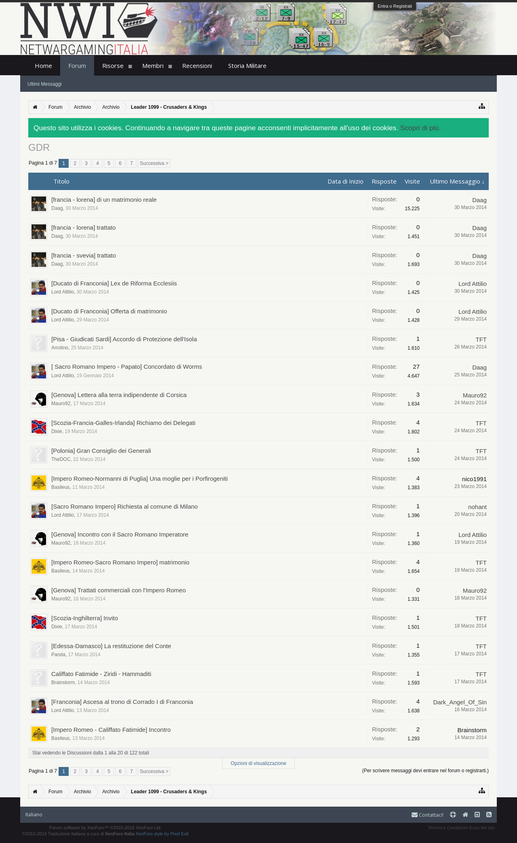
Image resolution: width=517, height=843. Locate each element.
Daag (57, 208)
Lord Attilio (62, 292)
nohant (477, 506)
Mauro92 (60, 403)
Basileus (60, 487)
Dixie (56, 431)
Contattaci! (427, 814)
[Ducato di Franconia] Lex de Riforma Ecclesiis (114, 283)
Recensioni (197, 65)
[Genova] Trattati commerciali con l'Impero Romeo (118, 590)
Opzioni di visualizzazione (258, 763)
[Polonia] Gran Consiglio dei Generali (101, 450)
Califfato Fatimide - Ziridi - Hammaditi (101, 673)
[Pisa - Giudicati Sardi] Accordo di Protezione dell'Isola (124, 339)
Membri (153, 65)
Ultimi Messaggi (44, 84)
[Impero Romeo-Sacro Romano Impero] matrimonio (120, 562)
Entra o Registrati (395, 6)
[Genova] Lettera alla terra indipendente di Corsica (119, 394)
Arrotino (59, 348)
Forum (77, 65)
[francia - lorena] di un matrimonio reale (104, 199)
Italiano (33, 814)
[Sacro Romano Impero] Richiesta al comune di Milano (124, 506)
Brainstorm (63, 682)
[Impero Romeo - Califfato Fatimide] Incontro (111, 729)
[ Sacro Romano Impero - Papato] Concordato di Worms (126, 366)
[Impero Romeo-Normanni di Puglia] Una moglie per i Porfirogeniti (139, 478)
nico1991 (474, 478)
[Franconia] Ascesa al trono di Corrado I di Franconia (122, 701)
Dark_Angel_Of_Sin (460, 702)
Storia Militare (247, 65)
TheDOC (60, 459)
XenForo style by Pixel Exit (162, 833)
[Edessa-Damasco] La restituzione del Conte (111, 645)
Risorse (113, 65)
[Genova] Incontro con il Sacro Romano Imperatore (119, 534)
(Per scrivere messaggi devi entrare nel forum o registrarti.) (425, 770)
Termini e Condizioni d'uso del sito (461, 827)
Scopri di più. (420, 128)
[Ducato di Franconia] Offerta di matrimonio (109, 311)
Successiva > (154, 163)
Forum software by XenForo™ (105, 827)
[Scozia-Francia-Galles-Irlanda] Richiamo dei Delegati (123, 422)
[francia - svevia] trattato (83, 255)
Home (43, 65)
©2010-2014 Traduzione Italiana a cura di (78, 833)
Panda (58, 654)
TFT (481, 339)
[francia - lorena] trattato (83, 227)
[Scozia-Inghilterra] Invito (84, 618)
